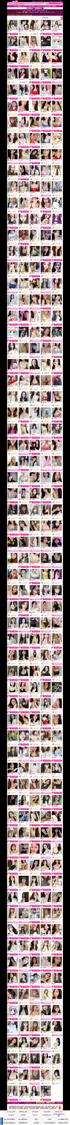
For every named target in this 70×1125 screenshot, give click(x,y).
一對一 (38, 30)
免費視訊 (16, 30)
